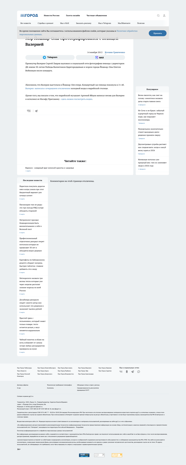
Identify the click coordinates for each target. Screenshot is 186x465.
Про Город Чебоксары (24, 368)
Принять (157, 33)
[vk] (29, 111)
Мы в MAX (64, 23)
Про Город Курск (43, 371)
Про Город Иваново (105, 368)
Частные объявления (97, 15)
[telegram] (37, 111)
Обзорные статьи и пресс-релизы (88, 385)
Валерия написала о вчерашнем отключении (48, 88)
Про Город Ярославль (65, 368)
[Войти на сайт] (164, 15)
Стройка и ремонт (45, 23)
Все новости (26, 23)
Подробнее (79, 427)
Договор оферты (22, 385)
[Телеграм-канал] (50, 57)
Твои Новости (21, 371)
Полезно (140, 23)
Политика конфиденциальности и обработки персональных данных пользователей (44, 431)
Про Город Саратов (105, 371)
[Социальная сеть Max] (100, 57)
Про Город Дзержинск (44, 374)
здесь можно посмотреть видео (76, 99)
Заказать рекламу (83, 23)
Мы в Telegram (104, 23)
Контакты (50, 388)
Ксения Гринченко (115, 52)
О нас (19, 388)
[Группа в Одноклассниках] (127, 371)
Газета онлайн (73, 15)
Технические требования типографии (59, 385)
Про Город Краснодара (85, 374)
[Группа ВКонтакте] (121, 371)
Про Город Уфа (83, 371)
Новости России (51, 15)
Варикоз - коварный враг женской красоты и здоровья (75, 169)
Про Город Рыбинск (64, 371)
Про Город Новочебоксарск (46, 368)
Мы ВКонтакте (124, 23)
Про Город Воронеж (84, 368)
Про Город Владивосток (66, 374)
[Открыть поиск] (158, 15)
